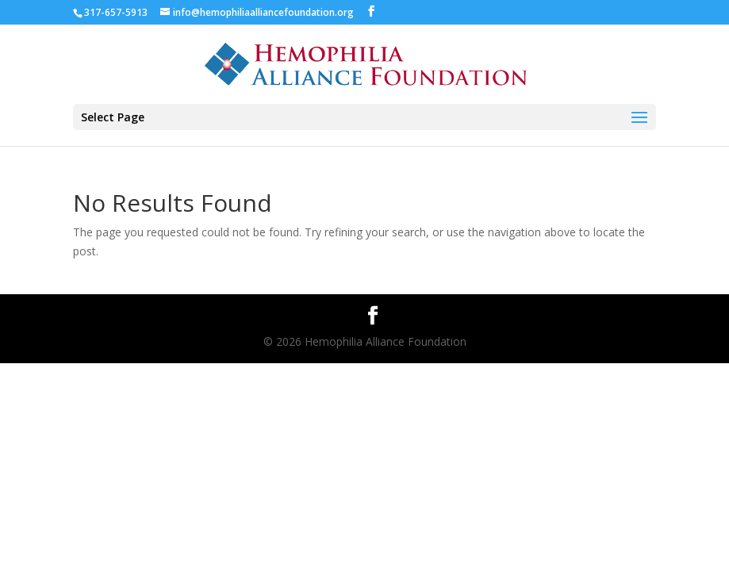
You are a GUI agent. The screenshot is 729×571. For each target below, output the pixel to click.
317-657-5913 (116, 12)
